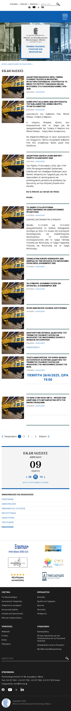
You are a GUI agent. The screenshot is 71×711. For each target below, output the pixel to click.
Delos (4, 640)
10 (42, 476)
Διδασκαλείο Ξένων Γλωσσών (50, 645)
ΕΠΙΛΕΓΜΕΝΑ (7, 499)
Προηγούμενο (9, 436)
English (24, 4)
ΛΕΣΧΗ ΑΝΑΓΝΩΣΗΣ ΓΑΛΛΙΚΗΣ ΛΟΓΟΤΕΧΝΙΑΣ (46, 308)
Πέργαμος (6, 644)
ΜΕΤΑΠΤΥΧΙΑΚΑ (9, 513)
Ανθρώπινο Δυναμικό (11, 605)
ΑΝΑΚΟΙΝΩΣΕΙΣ (9, 503)
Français (34, 4)
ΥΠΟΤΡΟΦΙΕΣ (8, 522)
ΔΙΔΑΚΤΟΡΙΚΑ (8, 517)
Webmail (6, 631)
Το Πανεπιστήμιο (9, 597)
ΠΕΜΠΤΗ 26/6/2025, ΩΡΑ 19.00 (47, 377)
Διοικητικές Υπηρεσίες (12, 601)
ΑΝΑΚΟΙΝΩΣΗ (32, 347)
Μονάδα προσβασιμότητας (49, 649)
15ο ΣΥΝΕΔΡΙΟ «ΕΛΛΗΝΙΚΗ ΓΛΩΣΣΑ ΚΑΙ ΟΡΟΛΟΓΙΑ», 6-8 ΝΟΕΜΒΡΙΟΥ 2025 (43, 284)
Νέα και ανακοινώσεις (12, 617)
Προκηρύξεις (43, 631)
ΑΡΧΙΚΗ (4, 64)
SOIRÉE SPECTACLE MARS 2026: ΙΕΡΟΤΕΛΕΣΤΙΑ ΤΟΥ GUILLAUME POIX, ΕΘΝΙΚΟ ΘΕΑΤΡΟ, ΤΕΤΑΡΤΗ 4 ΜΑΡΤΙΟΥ (46, 104)
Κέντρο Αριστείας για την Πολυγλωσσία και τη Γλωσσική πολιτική (51, 638)
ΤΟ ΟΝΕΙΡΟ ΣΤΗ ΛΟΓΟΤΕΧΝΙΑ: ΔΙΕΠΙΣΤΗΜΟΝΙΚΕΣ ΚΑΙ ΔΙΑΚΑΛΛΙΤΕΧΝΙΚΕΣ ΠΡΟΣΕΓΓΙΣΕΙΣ (45, 209)
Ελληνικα (14, 4)
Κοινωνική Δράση (10, 609)
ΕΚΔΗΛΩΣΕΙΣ (8, 527)
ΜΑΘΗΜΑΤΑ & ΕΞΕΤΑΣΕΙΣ (13, 508)
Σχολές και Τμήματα (46, 601)
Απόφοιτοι (42, 613)
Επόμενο (44, 436)
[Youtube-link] (34, 7)
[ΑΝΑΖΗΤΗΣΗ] (51, 4)
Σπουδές (41, 597)
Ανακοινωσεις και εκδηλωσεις (19, 64)
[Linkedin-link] (43, 7)
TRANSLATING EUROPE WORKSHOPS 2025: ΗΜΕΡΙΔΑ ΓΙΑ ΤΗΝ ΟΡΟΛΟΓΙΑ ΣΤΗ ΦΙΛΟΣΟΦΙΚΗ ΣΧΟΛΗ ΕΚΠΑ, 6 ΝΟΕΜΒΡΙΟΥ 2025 (47, 261)
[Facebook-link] (29, 7)
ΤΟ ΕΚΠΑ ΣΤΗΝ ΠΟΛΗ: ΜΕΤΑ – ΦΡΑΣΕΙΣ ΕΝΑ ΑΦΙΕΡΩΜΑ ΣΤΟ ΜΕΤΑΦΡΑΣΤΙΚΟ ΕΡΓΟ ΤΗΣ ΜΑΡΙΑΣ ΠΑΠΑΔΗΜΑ (46, 400)
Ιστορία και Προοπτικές (12, 613)
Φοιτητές (41, 609)
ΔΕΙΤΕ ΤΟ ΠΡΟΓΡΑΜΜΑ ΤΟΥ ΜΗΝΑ (35, 482)
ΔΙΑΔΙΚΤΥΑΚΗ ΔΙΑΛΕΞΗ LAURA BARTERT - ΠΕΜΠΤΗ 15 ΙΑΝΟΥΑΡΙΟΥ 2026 (44, 156)
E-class (5, 635)
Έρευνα (40, 605)
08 (28, 476)
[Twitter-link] (38, 7)
